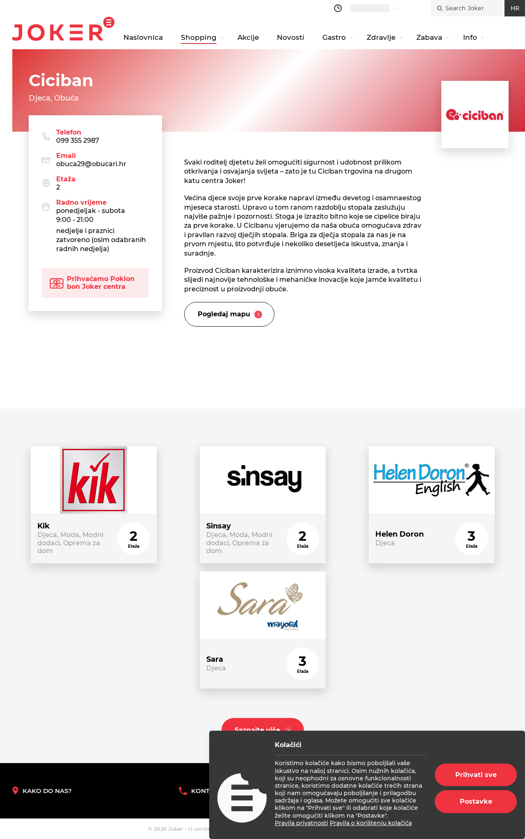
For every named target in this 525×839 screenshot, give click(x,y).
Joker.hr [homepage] (63, 28)
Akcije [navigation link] (248, 37)
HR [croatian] (515, 8)
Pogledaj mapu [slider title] (231, 314)
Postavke (476, 801)
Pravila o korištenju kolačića (371, 823)
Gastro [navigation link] (334, 37)
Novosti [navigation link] (290, 37)
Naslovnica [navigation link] (143, 37)
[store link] (94, 504)
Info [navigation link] (470, 37)
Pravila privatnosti (301, 823)
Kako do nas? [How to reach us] (42, 791)
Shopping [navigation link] (199, 37)
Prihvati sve (476, 775)
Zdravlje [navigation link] (381, 37)
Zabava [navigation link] (429, 37)
